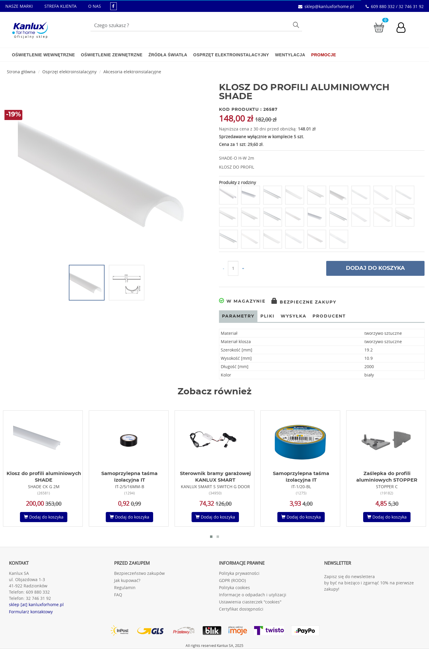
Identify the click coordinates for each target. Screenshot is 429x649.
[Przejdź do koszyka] (379, 27)
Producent (329, 316)
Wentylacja (290, 54)
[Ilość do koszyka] (233, 268)
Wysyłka (294, 316)
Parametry (238, 316)
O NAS (94, 6)
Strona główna (21, 71)
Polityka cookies (234, 587)
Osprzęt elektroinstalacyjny (231, 54)
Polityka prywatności (239, 573)
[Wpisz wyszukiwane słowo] (196, 25)
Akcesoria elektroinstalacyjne (132, 71)
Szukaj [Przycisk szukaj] (296, 25)
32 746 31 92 (38, 598)
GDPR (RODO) (232, 580)
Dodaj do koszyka (375, 268)
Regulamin (125, 587)
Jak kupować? (127, 580)
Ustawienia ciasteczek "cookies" (250, 602)
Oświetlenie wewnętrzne (43, 54)
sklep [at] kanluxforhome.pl (36, 604)
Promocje (323, 54)
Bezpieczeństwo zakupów (139, 573)
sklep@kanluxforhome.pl (329, 6)
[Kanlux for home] (30, 28)
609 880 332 (38, 592)
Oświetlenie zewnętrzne (111, 54)
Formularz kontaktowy (31, 611)
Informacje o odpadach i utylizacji (252, 594)
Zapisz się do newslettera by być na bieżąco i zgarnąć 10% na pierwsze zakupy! (369, 583)
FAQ (118, 594)
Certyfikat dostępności (241, 609)
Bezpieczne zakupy (303, 302)
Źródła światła (167, 54)
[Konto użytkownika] (404, 28)
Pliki (267, 316)
